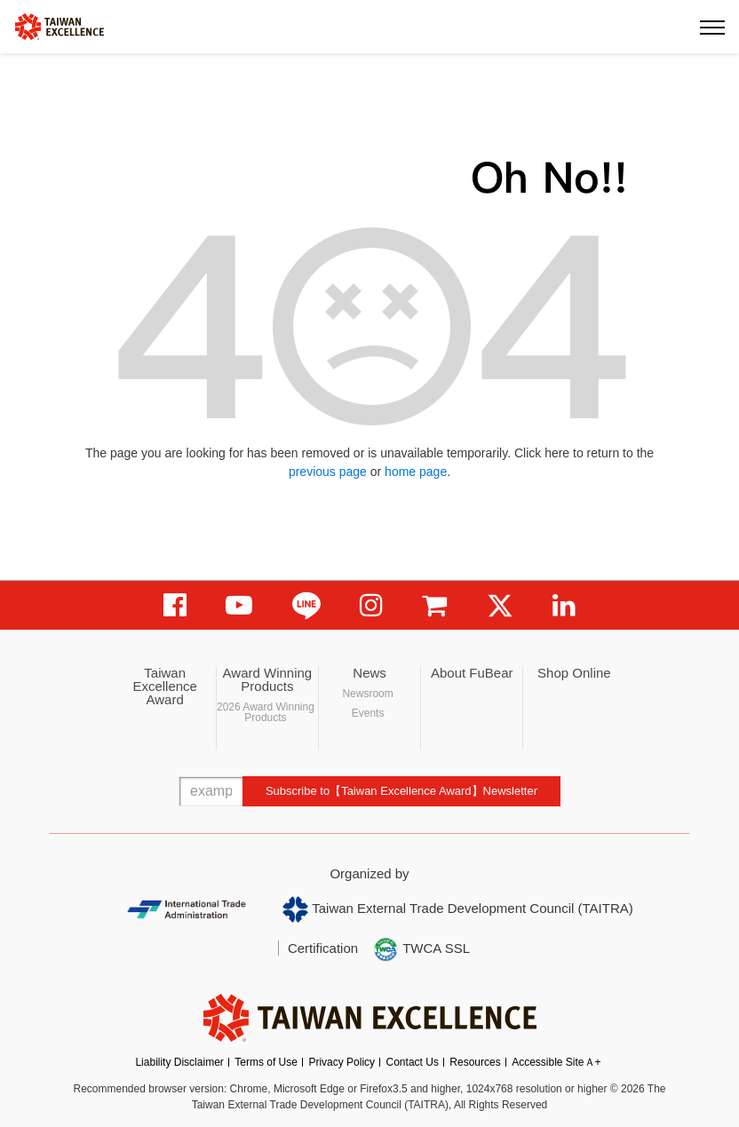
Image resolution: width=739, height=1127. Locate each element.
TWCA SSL (421, 949)
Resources (474, 1062)
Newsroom (367, 693)
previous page (328, 471)
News (369, 672)
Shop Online (574, 672)
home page (416, 471)
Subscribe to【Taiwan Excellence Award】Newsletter (401, 791)
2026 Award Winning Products (265, 712)
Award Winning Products (268, 679)
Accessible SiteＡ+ (556, 1062)
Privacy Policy (341, 1062)
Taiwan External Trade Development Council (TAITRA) (457, 909)
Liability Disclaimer (179, 1062)
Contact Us (412, 1062)
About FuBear (472, 672)
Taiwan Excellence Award (164, 686)
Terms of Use (266, 1062)
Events (368, 713)
